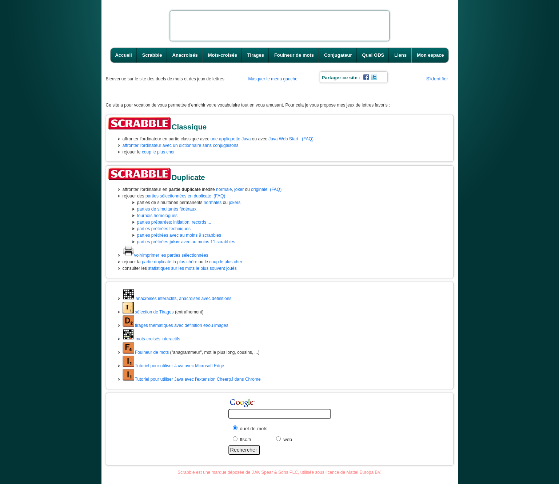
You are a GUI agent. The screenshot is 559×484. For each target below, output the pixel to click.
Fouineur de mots (294, 55)
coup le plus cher (158, 152)
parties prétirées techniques (164, 228)
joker (239, 189)
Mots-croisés (222, 55)
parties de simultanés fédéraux (166, 209)
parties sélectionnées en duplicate (178, 196)
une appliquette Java (231, 138)
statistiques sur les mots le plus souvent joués (192, 268)
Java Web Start (283, 138)
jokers (234, 202)
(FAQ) (308, 138)
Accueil (123, 55)
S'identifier (437, 78)
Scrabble (152, 55)
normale (224, 189)
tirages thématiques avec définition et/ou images (175, 325)
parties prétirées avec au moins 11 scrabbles (186, 241)
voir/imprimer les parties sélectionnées (165, 255)
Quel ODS (373, 55)
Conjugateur (338, 55)
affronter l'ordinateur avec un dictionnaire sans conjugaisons (181, 145)
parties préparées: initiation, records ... (174, 222)
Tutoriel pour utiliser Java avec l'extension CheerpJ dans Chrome (192, 379)
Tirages (255, 55)
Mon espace (430, 55)
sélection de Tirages (148, 312)
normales (212, 202)
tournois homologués (157, 215)
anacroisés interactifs (150, 298)
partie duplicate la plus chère (169, 261)
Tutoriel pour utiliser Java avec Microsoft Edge (173, 365)
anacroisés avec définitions (205, 298)
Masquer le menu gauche (273, 78)
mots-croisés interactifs (151, 338)
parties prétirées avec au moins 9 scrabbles (179, 235)
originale (259, 189)
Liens (400, 55)
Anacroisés (185, 55)
